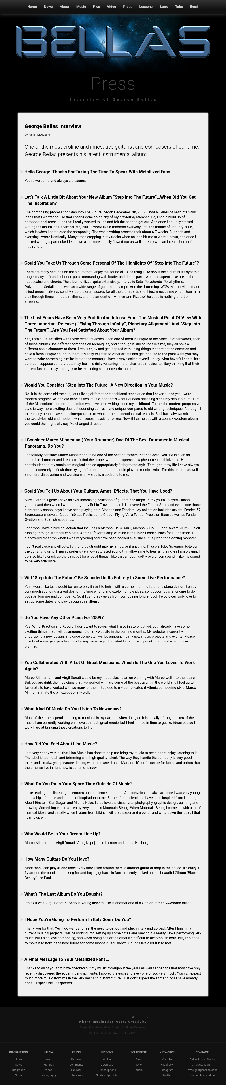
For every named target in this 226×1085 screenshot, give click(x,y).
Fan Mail (76, 1070)
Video (111, 7)
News (48, 7)
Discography (48, 1075)
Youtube (167, 1059)
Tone (139, 1064)
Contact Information (202, 1075)
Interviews (76, 1075)
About (64, 7)
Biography (18, 1070)
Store (164, 7)
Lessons (146, 7)
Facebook (167, 1064)
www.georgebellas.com (202, 1070)
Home (32, 7)
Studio (139, 1070)
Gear (139, 1059)
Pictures (48, 1064)
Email (194, 7)
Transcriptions (107, 1070)
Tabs (179, 7)
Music (81, 7)
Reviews (76, 1059)
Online (107, 1059)
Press (127, 7)
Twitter (167, 1075)
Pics (96, 7)
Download (107, 1064)
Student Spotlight (107, 1075)
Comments (76, 1064)
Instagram (167, 1070)
